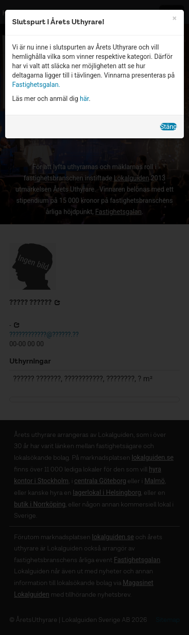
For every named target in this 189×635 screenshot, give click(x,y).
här (84, 98)
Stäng (168, 126)
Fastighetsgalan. (36, 84)
